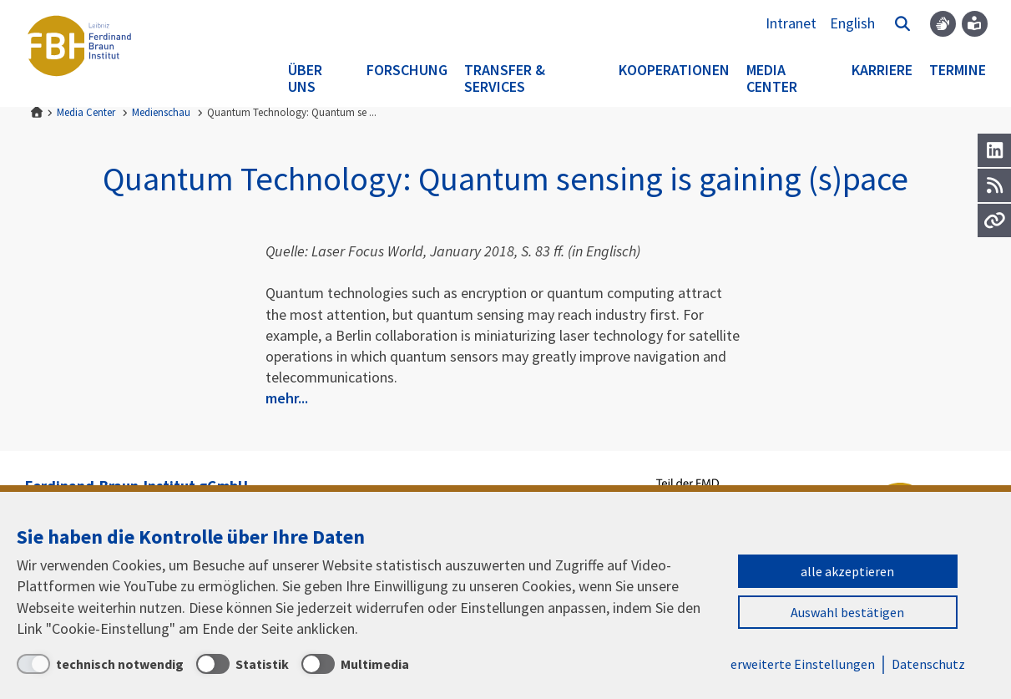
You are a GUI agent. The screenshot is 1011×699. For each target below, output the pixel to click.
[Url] (994, 220)
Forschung (406, 69)
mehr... (286, 398)
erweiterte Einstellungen (802, 664)
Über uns (305, 78)
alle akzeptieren (847, 571)
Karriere (882, 69)
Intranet (791, 23)
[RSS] (994, 185)
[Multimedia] (355, 664)
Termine (957, 69)
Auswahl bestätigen (847, 612)
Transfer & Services (504, 78)
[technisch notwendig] (100, 664)
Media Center (771, 78)
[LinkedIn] (994, 150)
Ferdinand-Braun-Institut (79, 46)
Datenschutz (928, 664)
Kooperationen (674, 69)
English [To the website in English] (852, 23)
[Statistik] (242, 664)
